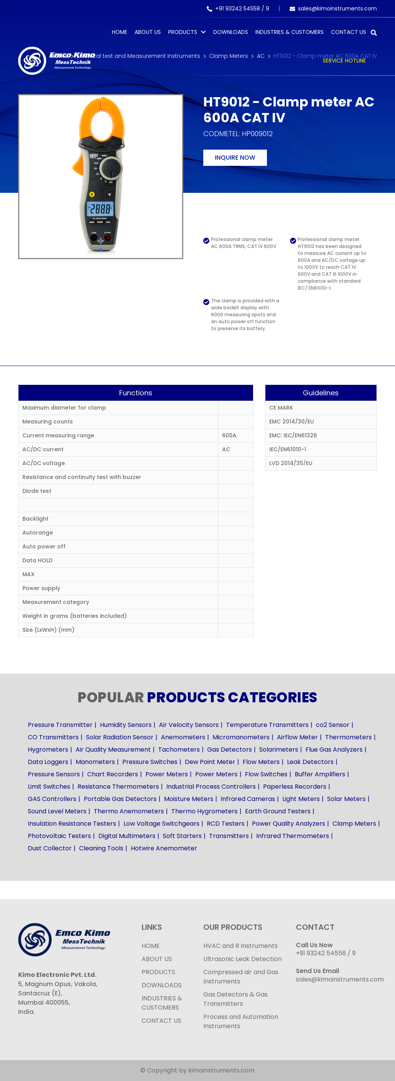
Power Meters (166, 774)
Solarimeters (278, 749)
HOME (151, 945)
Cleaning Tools (101, 848)
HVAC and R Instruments (240, 945)
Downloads (230, 32)
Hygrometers (48, 749)
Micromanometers (241, 737)
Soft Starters (182, 835)
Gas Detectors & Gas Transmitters (235, 999)
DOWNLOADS (162, 985)
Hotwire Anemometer (164, 848)
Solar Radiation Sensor (120, 737)
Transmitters (229, 835)
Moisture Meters (188, 798)
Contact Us (348, 32)
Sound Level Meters (57, 811)
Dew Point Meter (210, 761)
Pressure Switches (149, 761)
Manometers (95, 761)
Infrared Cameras (248, 798)
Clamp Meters (354, 823)
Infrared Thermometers (292, 835)
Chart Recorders (112, 774)
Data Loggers (48, 761)
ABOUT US (157, 959)
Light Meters (301, 798)
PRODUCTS (182, 32)
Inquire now (235, 157)
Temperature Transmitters (267, 724)
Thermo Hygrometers (204, 811)
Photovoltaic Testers (59, 835)
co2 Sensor (332, 724)
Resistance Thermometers (118, 786)
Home (119, 32)
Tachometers (179, 749)
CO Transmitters (53, 737)
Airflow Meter (297, 737)
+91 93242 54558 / (236, 8)
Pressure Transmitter (60, 724)
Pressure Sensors (54, 774)
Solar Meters (346, 798)
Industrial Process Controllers (211, 786)
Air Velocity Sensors (189, 724)
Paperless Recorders (294, 786)
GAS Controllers (52, 798)
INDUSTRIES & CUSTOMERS (162, 1003)
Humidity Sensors (126, 724)
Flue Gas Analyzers (334, 749)
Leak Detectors (310, 761)
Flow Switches (266, 774)
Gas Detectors (229, 749)
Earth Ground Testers (278, 811)
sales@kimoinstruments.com (333, 8)
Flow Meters (261, 761)
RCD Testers (226, 823)
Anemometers (183, 737)
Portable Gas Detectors (120, 798)
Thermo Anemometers (129, 811)
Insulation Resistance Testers (72, 823)
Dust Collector (50, 848)
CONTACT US (161, 1020)
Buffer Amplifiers (320, 774)
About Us (148, 32)
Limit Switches (49, 786)
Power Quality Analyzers (288, 823)
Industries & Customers (289, 32)
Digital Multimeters (126, 835)
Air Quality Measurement (113, 749)
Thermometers (348, 737)
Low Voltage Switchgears (161, 823)
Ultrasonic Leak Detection (242, 959)
